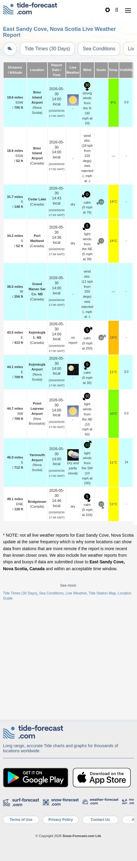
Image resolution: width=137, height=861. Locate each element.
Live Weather (76, 593)
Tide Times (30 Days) (47, 48)
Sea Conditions (99, 48)
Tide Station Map (102, 593)
